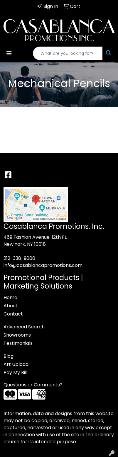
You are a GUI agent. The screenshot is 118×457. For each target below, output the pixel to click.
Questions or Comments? (33, 384)
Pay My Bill (15, 372)
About (11, 305)
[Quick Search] (68, 53)
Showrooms (17, 335)
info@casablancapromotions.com (43, 265)
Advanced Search (24, 326)
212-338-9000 (19, 258)
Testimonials (18, 343)
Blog (9, 356)
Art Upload (16, 364)
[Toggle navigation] (9, 53)
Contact (13, 314)
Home (10, 297)
